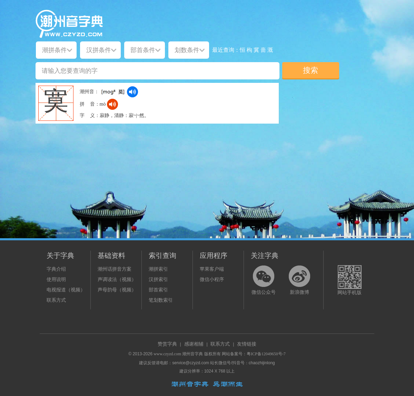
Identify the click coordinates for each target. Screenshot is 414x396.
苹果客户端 (212, 269)
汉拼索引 (158, 279)
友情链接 (246, 344)
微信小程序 (212, 279)
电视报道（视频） (66, 289)
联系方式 (56, 300)
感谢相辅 (194, 344)
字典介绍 (56, 269)
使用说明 (56, 279)
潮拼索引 (158, 269)
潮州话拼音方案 (114, 269)
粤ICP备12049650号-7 (266, 353)
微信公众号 (264, 292)
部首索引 (158, 289)
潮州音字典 (192, 353)
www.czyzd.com (167, 353)
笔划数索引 (161, 300)
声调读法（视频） (117, 279)
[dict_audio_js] (132, 91)
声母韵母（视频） (117, 289)
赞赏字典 (167, 344)
